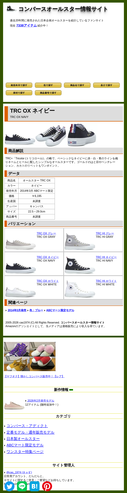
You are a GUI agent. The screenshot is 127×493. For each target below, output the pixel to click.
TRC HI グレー (105, 233)
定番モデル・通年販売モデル (30, 432)
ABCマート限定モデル (60, 310)
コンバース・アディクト (27, 426)
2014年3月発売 (17, 310)
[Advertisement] (63, 55)
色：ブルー (36, 310)
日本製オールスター (23, 439)
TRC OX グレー (46, 233)
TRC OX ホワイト (48, 281)
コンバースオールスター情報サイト (63, 9)
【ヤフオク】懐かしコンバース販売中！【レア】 (34, 376)
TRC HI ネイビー (106, 257)
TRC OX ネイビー (48, 257)
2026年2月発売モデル (39, 400)
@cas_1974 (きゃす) (19, 472)
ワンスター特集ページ (25, 452)
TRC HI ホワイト (106, 281)
